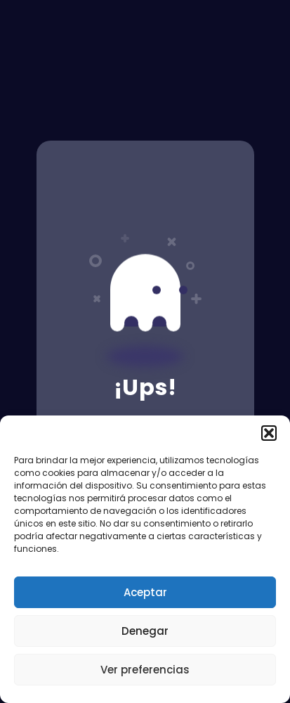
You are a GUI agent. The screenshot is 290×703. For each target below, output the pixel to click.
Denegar (145, 631)
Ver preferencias (145, 669)
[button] (269, 433)
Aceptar (145, 592)
